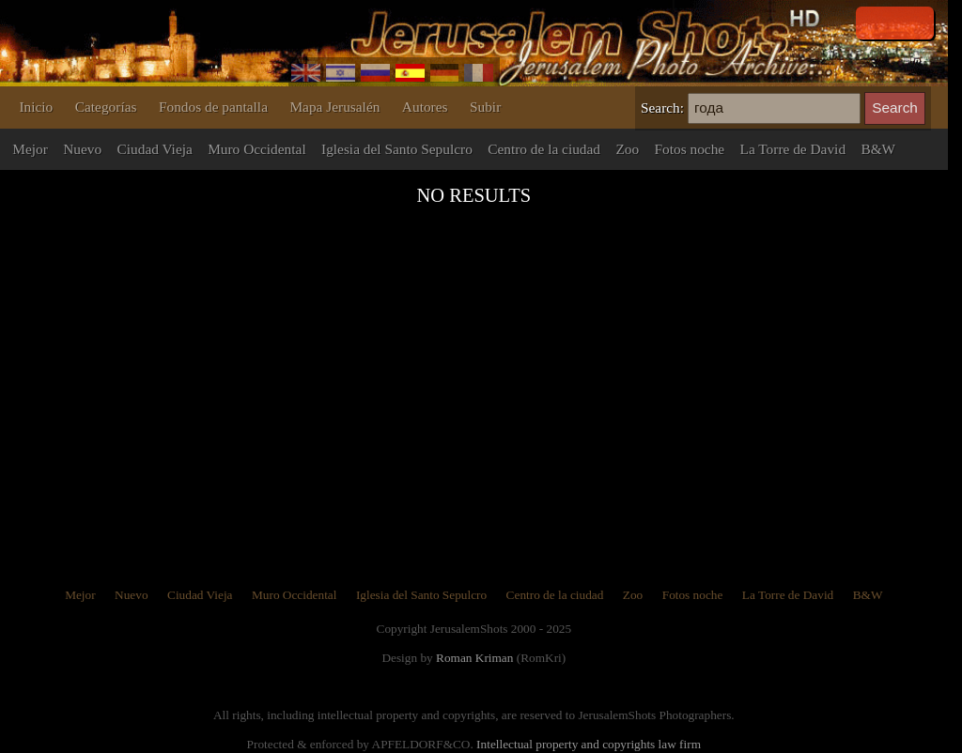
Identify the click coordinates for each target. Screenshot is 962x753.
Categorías (106, 107)
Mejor (30, 149)
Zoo (627, 149)
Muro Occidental (257, 149)
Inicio (36, 107)
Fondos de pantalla (213, 107)
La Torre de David (793, 149)
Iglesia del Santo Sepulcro (397, 149)
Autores (425, 107)
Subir (485, 107)
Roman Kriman (474, 658)
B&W (878, 149)
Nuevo (82, 149)
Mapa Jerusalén (334, 107)
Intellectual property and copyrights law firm (588, 744)
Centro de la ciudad (544, 149)
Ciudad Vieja (155, 149)
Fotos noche (690, 149)
